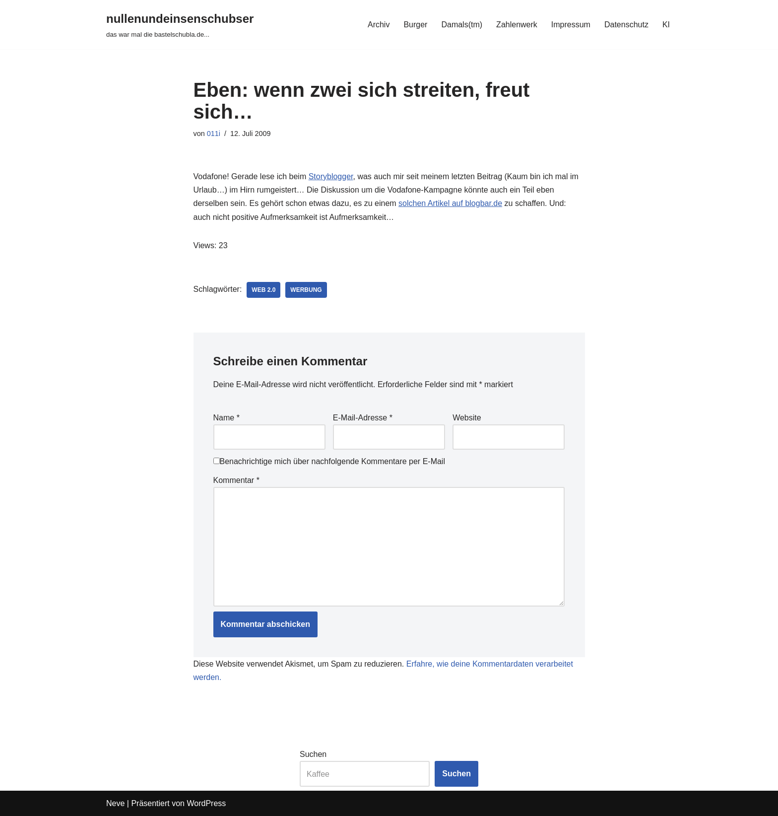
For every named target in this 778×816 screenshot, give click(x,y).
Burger (415, 24)
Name (226, 417)
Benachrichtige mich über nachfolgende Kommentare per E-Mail (329, 461)
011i (213, 133)
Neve (115, 803)
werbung (306, 289)
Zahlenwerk (516, 24)
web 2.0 (263, 289)
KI (666, 24)
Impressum (570, 24)
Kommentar (236, 480)
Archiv (378, 24)
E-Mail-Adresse (362, 417)
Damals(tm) (461, 24)
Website (467, 417)
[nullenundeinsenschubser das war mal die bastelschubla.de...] (180, 24)
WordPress (206, 803)
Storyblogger (331, 176)
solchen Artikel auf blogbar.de (450, 203)
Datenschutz (626, 24)
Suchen (313, 754)
